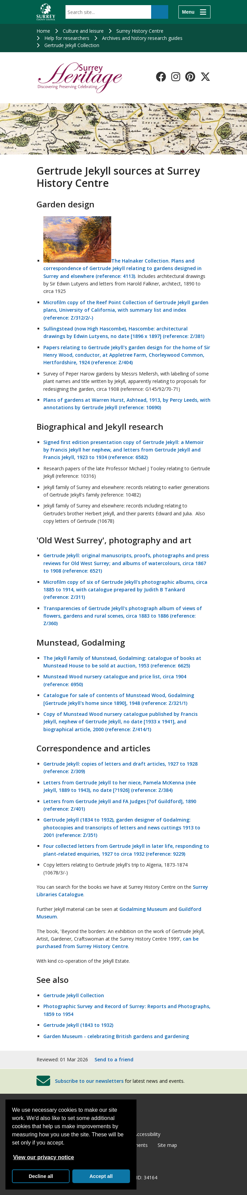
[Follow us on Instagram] (175, 77)
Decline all (41, 1176)
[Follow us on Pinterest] (190, 77)
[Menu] (194, 11)
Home (43, 31)
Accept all (101, 1176)
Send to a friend (114, 1059)
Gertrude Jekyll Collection (71, 45)
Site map (167, 1145)
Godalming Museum (143, 909)
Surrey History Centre (139, 31)
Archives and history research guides (142, 38)
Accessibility (147, 1134)
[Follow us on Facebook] (161, 77)
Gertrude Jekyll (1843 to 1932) (78, 1025)
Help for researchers (66, 38)
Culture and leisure (83, 31)
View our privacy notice (43, 1157)
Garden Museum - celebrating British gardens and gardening (116, 1036)
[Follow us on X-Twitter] (205, 77)
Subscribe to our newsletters (89, 1081)
